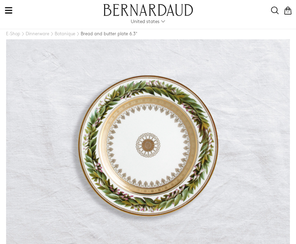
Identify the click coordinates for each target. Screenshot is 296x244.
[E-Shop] (13, 34)
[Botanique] (62, 34)
